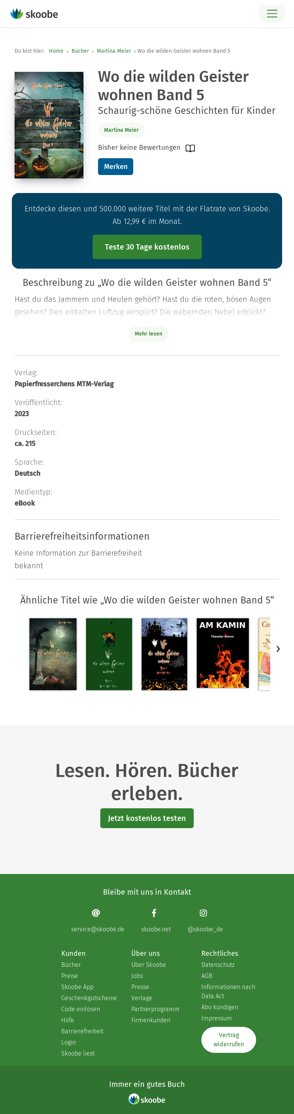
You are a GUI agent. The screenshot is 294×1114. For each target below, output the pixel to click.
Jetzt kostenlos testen (147, 818)
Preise (69, 975)
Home (56, 51)
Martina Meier (114, 51)
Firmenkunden (150, 1020)
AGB (206, 975)
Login (68, 1042)
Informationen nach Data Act (228, 991)
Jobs (137, 975)
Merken (115, 166)
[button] (278, 648)
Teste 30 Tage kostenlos (147, 246)
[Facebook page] (156, 920)
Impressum (216, 1018)
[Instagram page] (205, 920)
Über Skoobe (148, 964)
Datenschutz (218, 964)
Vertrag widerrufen (229, 1039)
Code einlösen (80, 1009)
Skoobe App (77, 987)
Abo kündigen (219, 1007)
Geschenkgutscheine (88, 998)
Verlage (141, 998)
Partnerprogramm (155, 1009)
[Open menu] (272, 14)
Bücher (80, 51)
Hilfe (67, 1020)
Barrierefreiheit (82, 1031)
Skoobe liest (78, 1053)
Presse (140, 987)
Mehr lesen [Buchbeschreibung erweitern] (148, 334)
